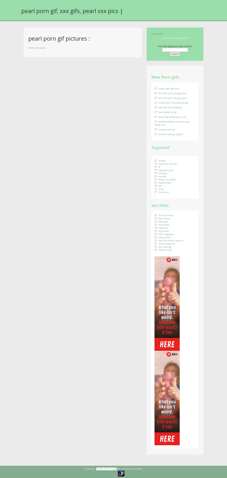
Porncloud (161, 192)
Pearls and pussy (37, 47)
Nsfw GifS (157, 33)
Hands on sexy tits (165, 163)
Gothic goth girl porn (166, 88)
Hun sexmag (162, 246)
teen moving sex (164, 243)
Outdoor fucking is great (168, 134)
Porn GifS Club (106, 469)
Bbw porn (161, 221)
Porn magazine (164, 234)
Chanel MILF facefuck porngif (171, 102)
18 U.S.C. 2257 (110, 473)
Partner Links (163, 249)
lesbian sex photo (165, 179)
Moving (160, 176)
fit (157, 166)
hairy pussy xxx (164, 170)
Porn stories (162, 218)
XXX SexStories (163, 215)
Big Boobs (161, 231)
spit (158, 185)
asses (159, 189)
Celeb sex (161, 227)
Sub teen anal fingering (168, 107)
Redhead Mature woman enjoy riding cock (172, 123)
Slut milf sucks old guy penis (170, 93)
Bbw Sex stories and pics (169, 240)
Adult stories (162, 237)
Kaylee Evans (163, 182)
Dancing (160, 173)
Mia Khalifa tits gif (165, 112)
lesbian (160, 160)
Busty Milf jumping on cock (170, 116)
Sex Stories (162, 224)
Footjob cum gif (164, 129)
